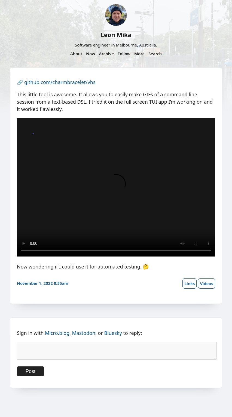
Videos (206, 283)
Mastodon (84, 333)
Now (90, 53)
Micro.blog (57, 333)
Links (189, 283)
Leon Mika (115, 34)
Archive (106, 53)
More (139, 53)
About (76, 53)
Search (155, 53)
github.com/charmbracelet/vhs (59, 82)
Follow (124, 53)
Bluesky (113, 333)
